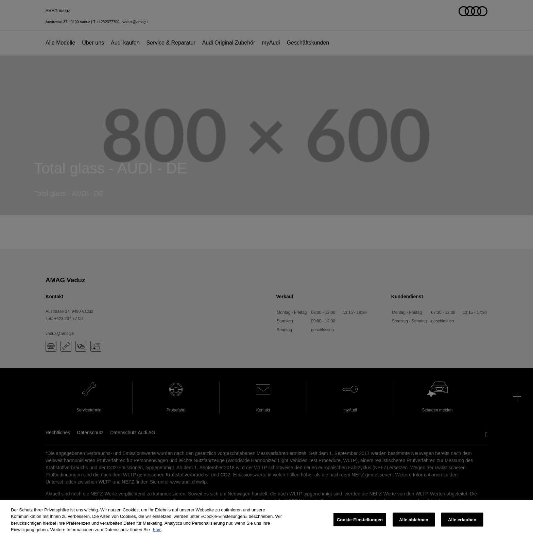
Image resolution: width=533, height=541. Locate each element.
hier (157, 529)
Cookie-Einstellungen (360, 519)
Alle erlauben (462, 519)
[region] (266, 520)
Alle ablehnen (413, 519)
